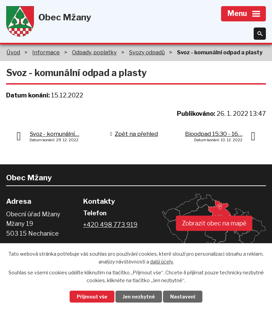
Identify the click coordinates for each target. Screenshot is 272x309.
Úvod (13, 52)
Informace (46, 52)
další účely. (162, 262)
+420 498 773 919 (110, 224)
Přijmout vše (92, 296)
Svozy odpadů (147, 52)
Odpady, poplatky (94, 52)
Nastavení (182, 296)
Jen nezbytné (139, 296)
